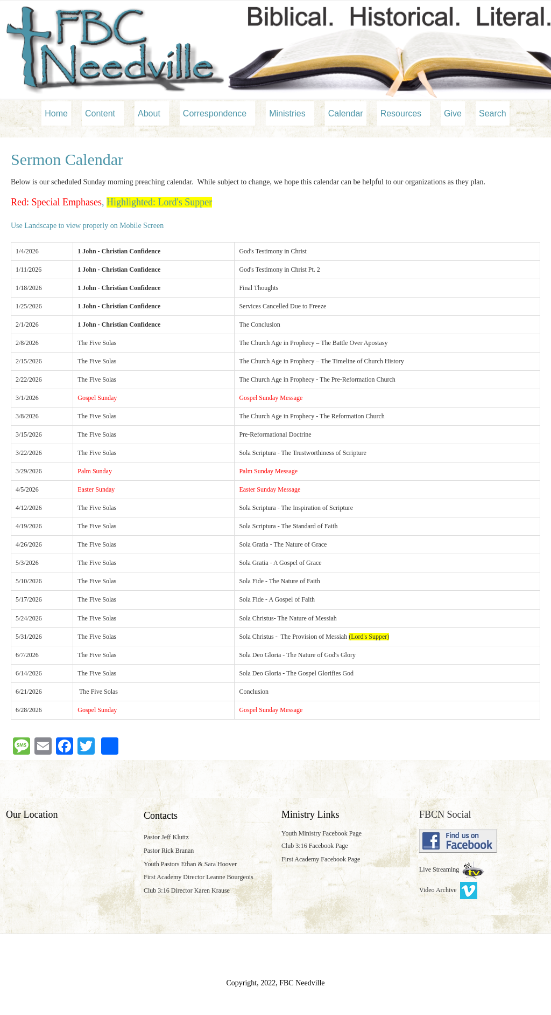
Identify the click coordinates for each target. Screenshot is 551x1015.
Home (56, 113)
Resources (400, 113)
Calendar (345, 113)
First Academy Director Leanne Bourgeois (198, 877)
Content (100, 113)
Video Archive (448, 890)
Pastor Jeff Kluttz (166, 837)
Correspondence (214, 113)
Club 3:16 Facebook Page (314, 846)
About (149, 113)
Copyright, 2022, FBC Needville (275, 983)
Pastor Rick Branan (169, 850)
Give (453, 113)
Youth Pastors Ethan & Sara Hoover (190, 864)
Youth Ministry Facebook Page (321, 833)
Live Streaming (440, 869)
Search (492, 113)
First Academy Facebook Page (320, 859)
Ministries (287, 113)
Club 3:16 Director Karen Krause (187, 890)
